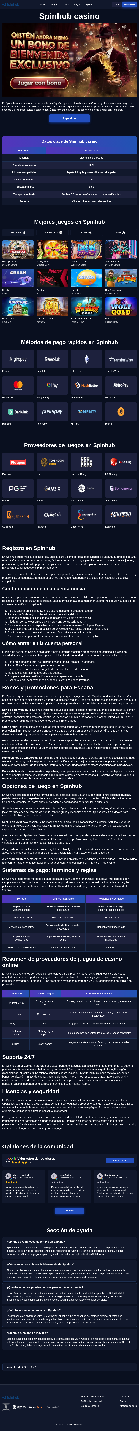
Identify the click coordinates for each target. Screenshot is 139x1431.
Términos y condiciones (92, 1396)
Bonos (65, 4)
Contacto (124, 1396)
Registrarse (129, 4)
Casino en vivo (52, 232)
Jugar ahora (70, 118)
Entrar (116, 4)
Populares (18, 232)
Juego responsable (90, 1406)
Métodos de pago (128, 1406)
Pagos (77, 4)
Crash (86, 232)
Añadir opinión (120, 1160)
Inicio (42, 4)
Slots (120, 232)
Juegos (53, 4)
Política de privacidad (91, 1401)
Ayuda (89, 4)
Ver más (69, 1210)
